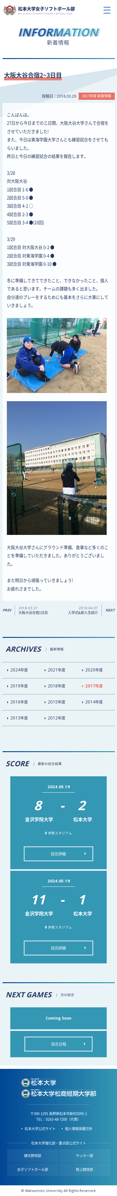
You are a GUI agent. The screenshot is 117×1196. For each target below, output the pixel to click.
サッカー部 (84, 1155)
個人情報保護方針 (78, 1128)
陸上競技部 (84, 1169)
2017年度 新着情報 (96, 96)
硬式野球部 (32, 1155)
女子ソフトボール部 (32, 1169)
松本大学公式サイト (40, 1128)
